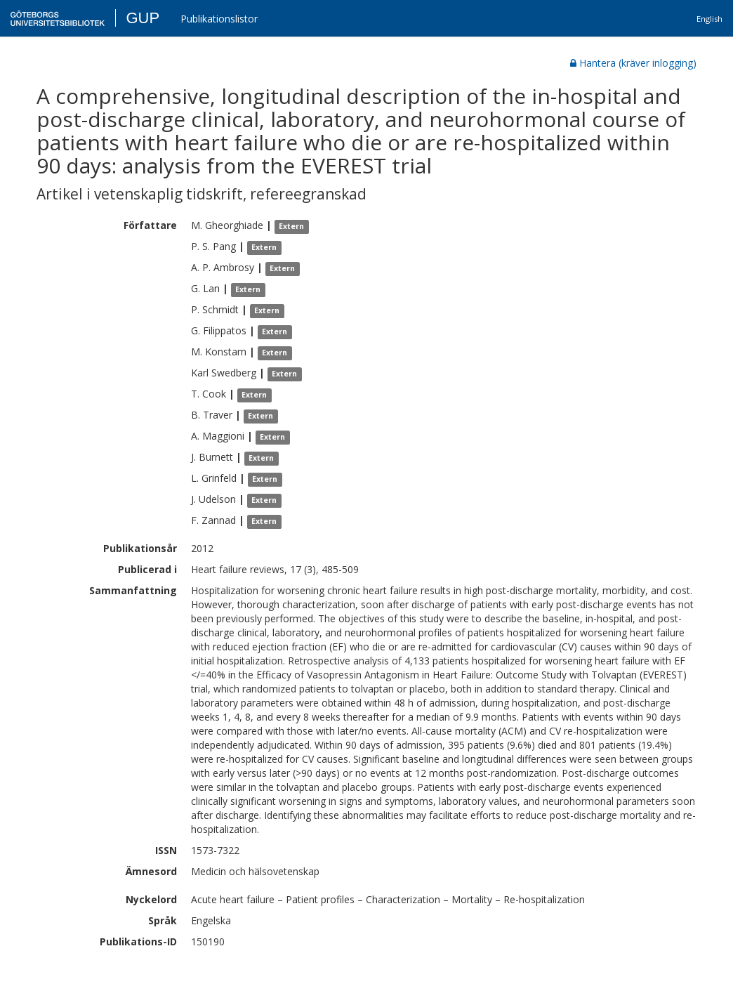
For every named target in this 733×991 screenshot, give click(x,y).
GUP (142, 18)
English (709, 18)
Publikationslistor (219, 18)
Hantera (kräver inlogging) (633, 63)
